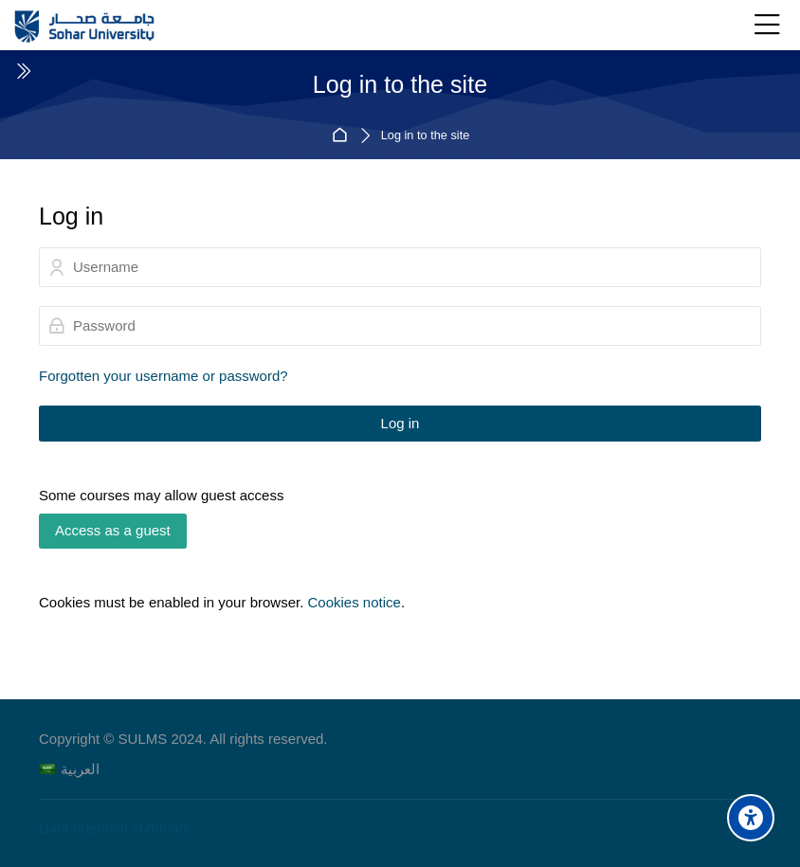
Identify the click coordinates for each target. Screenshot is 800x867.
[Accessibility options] (750, 817)
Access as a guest (113, 530)
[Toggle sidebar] (23, 71)
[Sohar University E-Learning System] (84, 26)
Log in (400, 423)
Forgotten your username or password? (163, 376)
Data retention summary (115, 828)
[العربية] (69, 769)
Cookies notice (353, 602)
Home (343, 136)
